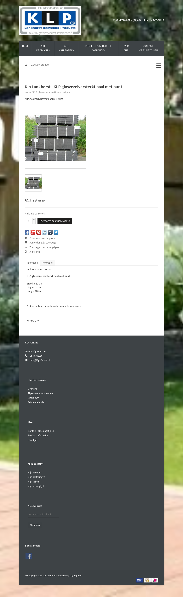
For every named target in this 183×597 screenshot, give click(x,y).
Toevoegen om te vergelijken (42, 247)
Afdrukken (32, 251)
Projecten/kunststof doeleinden (98, 48)
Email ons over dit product (41, 238)
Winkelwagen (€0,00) (127, 20)
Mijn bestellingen (36, 477)
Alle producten (43, 48)
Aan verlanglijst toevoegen (41, 242)
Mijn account (153, 20)
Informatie (32, 262)
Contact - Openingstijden (148, 48)
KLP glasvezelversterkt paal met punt (52, 92)
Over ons (126, 48)
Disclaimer (33, 398)
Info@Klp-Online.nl (40, 360)
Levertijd (32, 440)
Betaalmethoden (36, 402)
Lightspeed (76, 575)
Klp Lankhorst (38, 213)
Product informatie (38, 435)
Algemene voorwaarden (40, 393)
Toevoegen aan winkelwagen (55, 221)
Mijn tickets (33, 481)
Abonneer (35, 525)
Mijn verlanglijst (36, 486)
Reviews (47, 262)
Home (25, 46)
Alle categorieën (66, 48)
